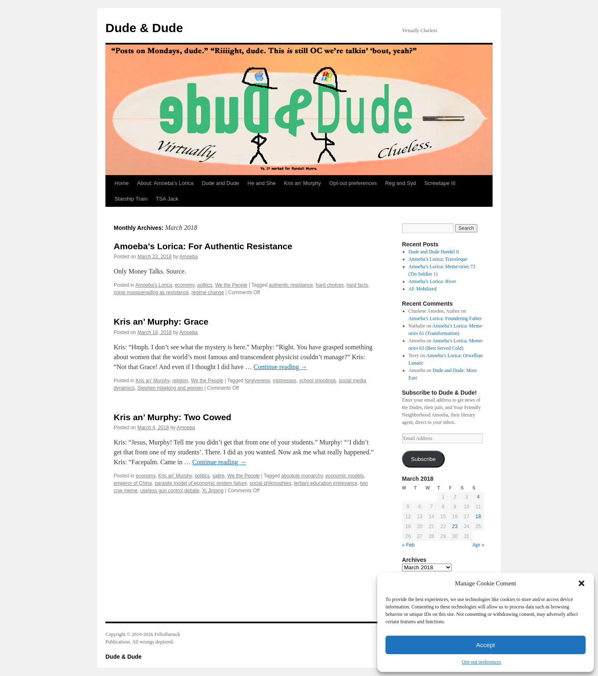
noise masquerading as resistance (151, 292)
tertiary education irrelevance (325, 483)
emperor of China (133, 483)
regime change (208, 292)
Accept (485, 644)
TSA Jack (167, 199)
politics (205, 285)
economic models (344, 476)
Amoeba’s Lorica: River (432, 281)
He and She (262, 183)
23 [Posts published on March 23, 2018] (455, 526)
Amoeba (188, 257)
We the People (231, 285)
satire (218, 476)
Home (121, 183)
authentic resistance (291, 285)
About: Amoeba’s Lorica (165, 183)
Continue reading (280, 366)
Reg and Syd (400, 183)
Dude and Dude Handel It (434, 252)
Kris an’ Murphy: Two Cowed (172, 417)
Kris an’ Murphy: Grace (161, 321)
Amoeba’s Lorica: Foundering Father (445, 318)
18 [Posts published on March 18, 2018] (478, 516)
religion (180, 381)
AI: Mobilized (423, 289)
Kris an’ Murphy (302, 183)
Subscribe (423, 459)
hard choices (329, 285)
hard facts (357, 285)
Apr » (478, 545)
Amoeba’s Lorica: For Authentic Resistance (203, 246)
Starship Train (130, 199)
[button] (581, 583)
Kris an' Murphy (152, 381)
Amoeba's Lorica (153, 285)
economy (184, 285)
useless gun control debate (169, 491)
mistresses (284, 381)
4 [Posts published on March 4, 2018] (478, 497)
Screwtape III (440, 183)
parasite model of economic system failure (200, 483)
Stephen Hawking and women (170, 388)
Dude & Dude (144, 28)
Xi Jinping (213, 491)
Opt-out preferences (481, 662)
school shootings (317, 381)
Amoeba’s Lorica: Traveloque (438, 259)
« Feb (408, 545)
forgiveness (257, 381)
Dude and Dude (220, 183)
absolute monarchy (302, 476)
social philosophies (270, 483)
